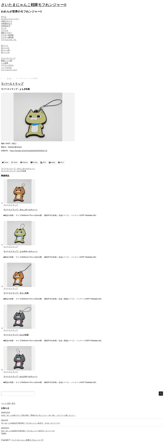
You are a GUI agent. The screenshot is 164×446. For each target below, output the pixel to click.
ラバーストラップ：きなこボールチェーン (18, 169)
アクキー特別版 (7, 35)
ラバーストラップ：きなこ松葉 (16, 293)
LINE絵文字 (5, 26)
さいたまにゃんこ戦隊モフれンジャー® (33, 5)
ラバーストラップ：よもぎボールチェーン (20, 251)
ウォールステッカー (9, 70)
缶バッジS (5, 52)
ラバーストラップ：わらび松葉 (13, 171)
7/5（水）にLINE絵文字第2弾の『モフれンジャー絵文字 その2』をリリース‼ (30, 423)
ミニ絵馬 (4, 63)
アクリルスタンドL (8, 40)
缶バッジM (5, 50)
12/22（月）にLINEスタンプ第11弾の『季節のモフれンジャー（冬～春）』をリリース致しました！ (38, 415)
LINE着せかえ (6, 23)
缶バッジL (5, 48)
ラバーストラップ (8, 58)
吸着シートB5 (6, 61)
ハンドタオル (6, 67)
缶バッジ (4, 45)
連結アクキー (6, 33)
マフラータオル (7, 65)
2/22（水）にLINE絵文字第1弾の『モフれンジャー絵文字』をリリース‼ (28, 431)
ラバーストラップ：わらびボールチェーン (20, 377)
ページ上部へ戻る (8, 403)
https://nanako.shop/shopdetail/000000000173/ (28, 151)
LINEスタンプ (6, 21)
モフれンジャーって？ (10, 19)
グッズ (3, 28)
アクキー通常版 (7, 37)
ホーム (3, 16)
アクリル (4, 30)
